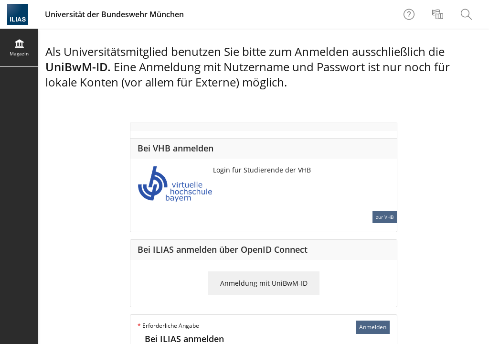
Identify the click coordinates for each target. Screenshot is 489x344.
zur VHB (384, 217)
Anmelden (372, 327)
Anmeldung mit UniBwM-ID (264, 283)
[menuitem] (439, 14)
